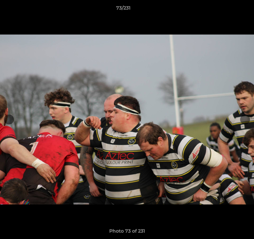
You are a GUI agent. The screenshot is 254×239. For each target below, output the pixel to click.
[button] (230, 10)
